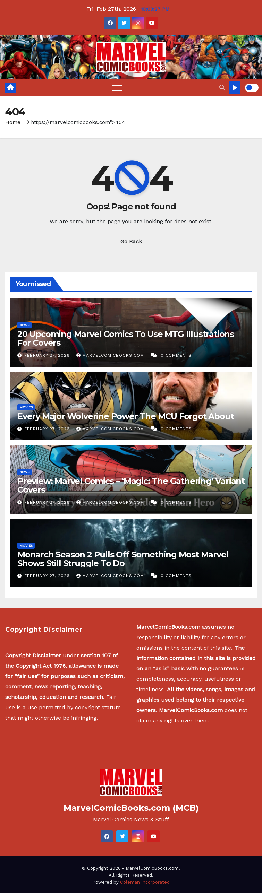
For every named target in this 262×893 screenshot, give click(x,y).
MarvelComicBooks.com (111, 355)
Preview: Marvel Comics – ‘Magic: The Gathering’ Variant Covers (131, 485)
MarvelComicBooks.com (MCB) (131, 808)
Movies (26, 407)
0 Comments (176, 355)
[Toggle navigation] (117, 88)
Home (12, 122)
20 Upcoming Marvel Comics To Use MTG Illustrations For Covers (125, 338)
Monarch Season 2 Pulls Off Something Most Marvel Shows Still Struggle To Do (122, 558)
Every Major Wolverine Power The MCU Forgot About (125, 416)
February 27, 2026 (47, 355)
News (24, 325)
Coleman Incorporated (145, 882)
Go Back (131, 241)
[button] (222, 87)
